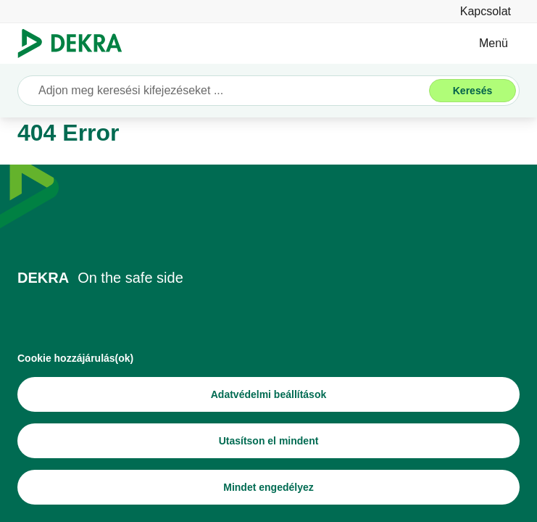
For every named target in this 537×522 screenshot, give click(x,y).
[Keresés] (472, 90)
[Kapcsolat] (485, 11)
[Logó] (75, 43)
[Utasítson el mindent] (268, 440)
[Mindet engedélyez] (268, 487)
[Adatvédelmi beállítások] (268, 394)
